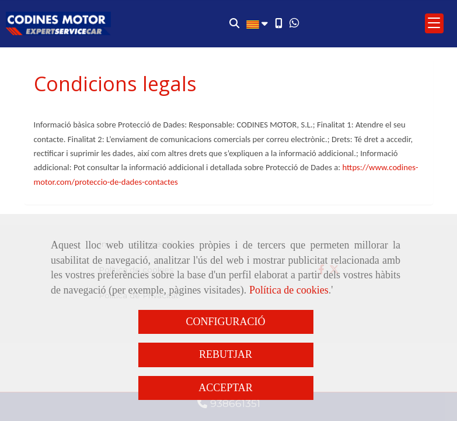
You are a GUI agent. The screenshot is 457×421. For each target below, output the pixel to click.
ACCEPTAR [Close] (225, 388)
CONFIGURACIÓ (225, 321)
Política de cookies (289, 290)
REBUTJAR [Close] (225, 354)
